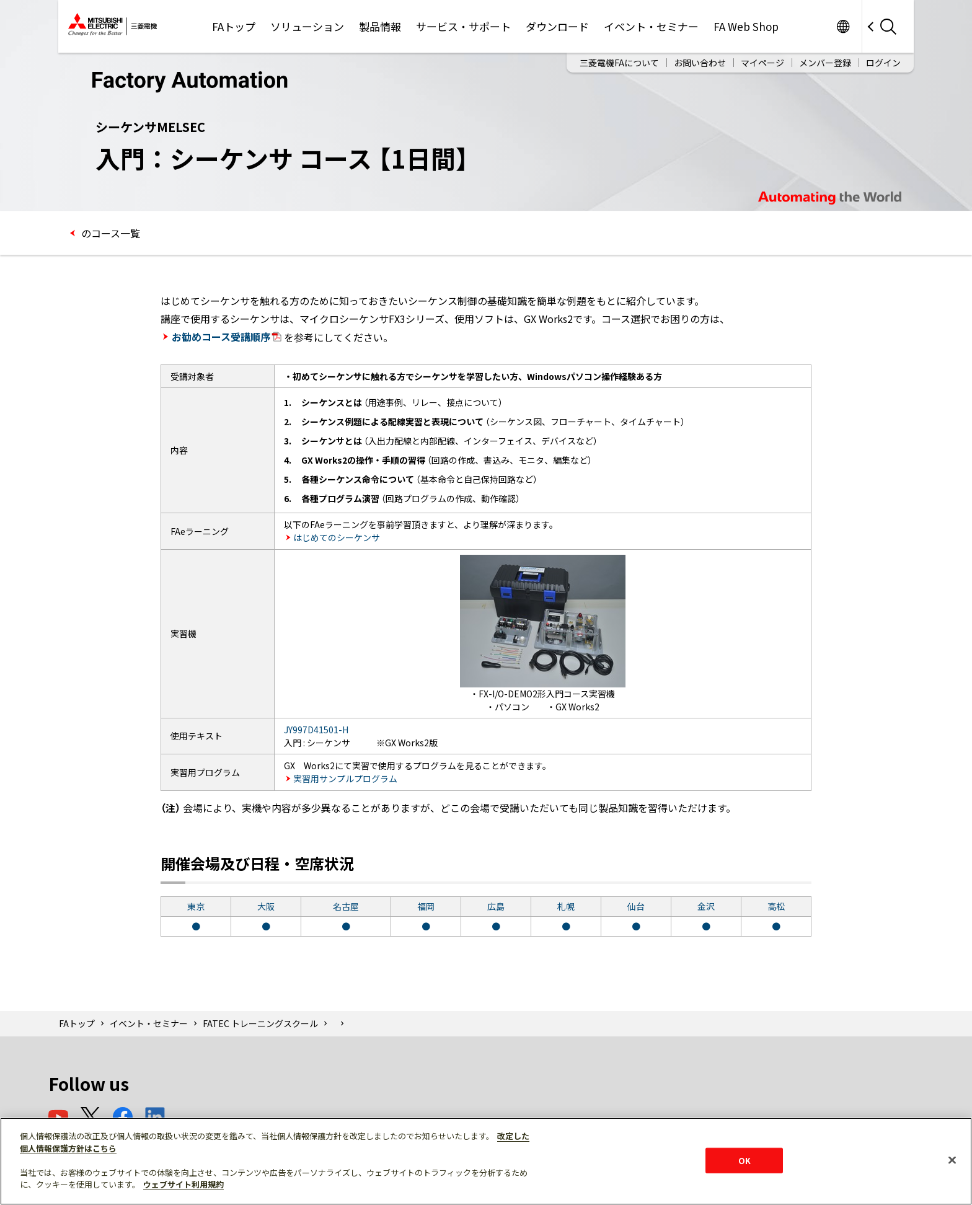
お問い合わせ (700, 62)
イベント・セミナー (651, 26)
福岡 (426, 906)
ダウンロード (557, 26)
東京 (196, 906)
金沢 (706, 906)
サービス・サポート (463, 26)
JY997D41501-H (316, 729)
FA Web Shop (746, 26)
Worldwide (843, 26)
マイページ (762, 62)
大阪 (266, 906)
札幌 (566, 906)
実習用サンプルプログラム (345, 778)
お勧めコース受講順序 (226, 336)
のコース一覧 (109, 233)
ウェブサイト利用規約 (183, 1184)
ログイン (883, 62)
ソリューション (307, 26)
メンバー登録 (825, 62)
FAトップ (233, 26)
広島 (496, 906)
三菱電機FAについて (619, 62)
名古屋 (346, 906)
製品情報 (380, 26)
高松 (776, 906)
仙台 (636, 906)
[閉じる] (952, 1159)
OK (744, 1160)
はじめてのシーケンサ (336, 537)
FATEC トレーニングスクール (260, 1023)
